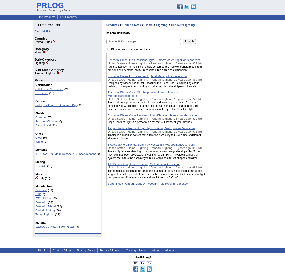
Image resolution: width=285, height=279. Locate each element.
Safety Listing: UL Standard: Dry (56, 105)
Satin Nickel (43, 125)
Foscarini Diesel (45, 206)
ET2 (38, 194)
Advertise (170, 250)
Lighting (41, 63)
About (156, 250)
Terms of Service (110, 250)
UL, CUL (40, 166)
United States (45, 42)
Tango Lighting (44, 214)
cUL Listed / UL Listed (49, 89)
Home (40, 52)
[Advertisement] (228, 115)
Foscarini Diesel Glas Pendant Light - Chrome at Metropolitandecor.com (154, 60)
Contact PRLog (62, 250)
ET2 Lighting (43, 198)
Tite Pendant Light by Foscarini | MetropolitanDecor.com (144, 164)
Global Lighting (45, 210)
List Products (68, 17)
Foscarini (41, 202)
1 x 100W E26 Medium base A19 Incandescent (65, 154)
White (39, 141)
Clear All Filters (44, 31)
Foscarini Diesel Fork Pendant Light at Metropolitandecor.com (147, 76)
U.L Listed (41, 93)
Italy (39, 178)
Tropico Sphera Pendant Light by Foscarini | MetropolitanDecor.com (151, 144)
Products (112, 25)
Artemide (41, 190)
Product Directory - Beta (53, 8)
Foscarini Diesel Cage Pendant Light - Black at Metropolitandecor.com (153, 115)
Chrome (40, 117)
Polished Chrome (46, 121)
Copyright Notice (136, 250)
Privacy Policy (86, 250)
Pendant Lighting (47, 73)
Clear (38, 137)
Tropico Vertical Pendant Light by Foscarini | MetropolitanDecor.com (151, 128)
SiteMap (42, 250)
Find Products (46, 17)
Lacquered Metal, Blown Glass (55, 226)
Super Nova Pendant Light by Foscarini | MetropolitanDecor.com (149, 183)
